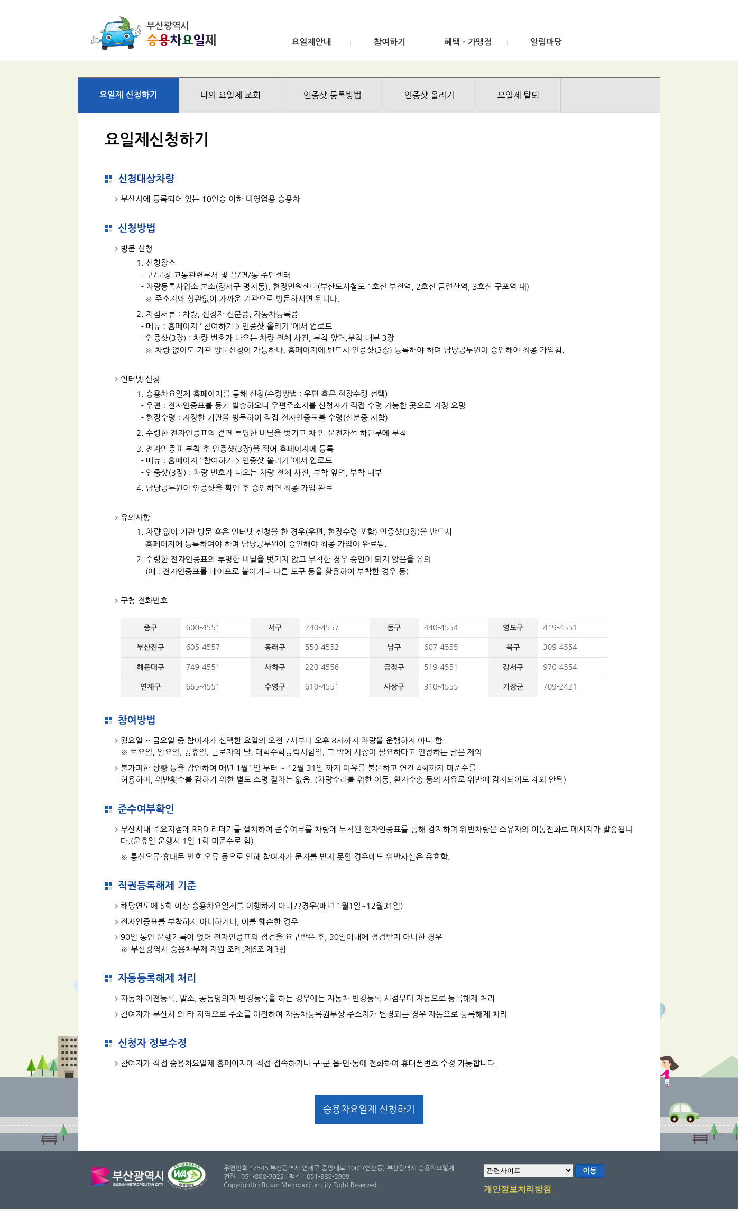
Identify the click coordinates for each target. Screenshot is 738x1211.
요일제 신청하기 (128, 95)
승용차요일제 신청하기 (369, 1109)
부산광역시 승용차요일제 (157, 33)
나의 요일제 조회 (230, 95)
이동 (589, 1171)
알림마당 (546, 42)
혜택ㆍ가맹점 (468, 42)
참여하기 (389, 42)
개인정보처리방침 (517, 1190)
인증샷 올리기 (429, 95)
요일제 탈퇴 (518, 95)
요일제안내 (311, 42)
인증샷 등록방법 (332, 95)
